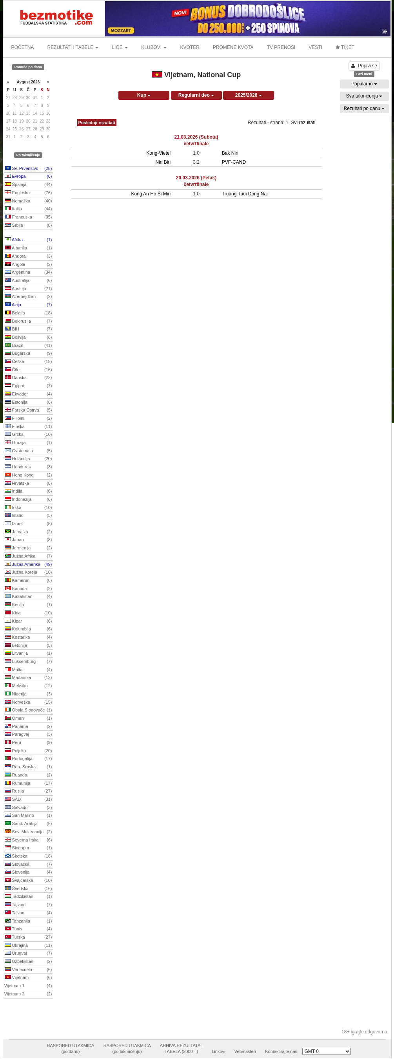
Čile (28, 370)
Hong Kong (28, 475)
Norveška (28, 702)
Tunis (28, 929)
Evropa (28, 176)
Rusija (28, 791)
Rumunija (28, 783)
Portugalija (28, 759)
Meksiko (28, 686)
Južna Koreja (28, 572)
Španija (28, 185)
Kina (28, 613)
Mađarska (28, 678)
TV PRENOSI (281, 47)
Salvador (28, 808)
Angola (28, 265)
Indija (28, 491)
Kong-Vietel (158, 153)
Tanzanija (28, 921)
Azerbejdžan (28, 297)
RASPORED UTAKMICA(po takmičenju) (127, 1048)
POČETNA (22, 47)
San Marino (28, 816)
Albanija (28, 248)
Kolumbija (28, 629)
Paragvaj (28, 734)
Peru (28, 743)
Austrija (28, 289)
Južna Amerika (28, 565)
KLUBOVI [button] (154, 47)
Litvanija (28, 653)
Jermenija (28, 548)
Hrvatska (28, 483)
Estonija (28, 402)
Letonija (28, 646)
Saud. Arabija (28, 824)
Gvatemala (28, 451)
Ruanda (28, 775)
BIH (28, 329)
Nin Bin (163, 162)
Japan (28, 540)
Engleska (28, 193)
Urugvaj (28, 953)
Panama (28, 727)
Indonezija (28, 500)
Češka (28, 362)
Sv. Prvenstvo (28, 169)
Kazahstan (28, 597)
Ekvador (28, 394)
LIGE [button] (120, 47)
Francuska (28, 217)
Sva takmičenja (364, 96)
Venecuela (28, 970)
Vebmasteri (245, 1051)
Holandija (28, 459)
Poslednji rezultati (96, 122)
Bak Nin (230, 153)
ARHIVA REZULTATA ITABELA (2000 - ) (181, 1048)
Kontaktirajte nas (281, 1051)
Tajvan (28, 913)
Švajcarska (28, 881)
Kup (144, 95)
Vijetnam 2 (28, 994)
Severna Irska (28, 840)
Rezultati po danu (364, 108)
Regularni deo (196, 95)
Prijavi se (364, 66)
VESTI (315, 47)
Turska (28, 937)
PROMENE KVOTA (233, 47)
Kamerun (28, 581)
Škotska (28, 856)
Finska (28, 427)
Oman (28, 718)
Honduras (28, 467)
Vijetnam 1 (28, 986)
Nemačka (28, 201)
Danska (28, 378)
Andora (28, 256)
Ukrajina (28, 946)
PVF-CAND (234, 162)
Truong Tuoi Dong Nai (245, 194)
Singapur (28, 848)
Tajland (28, 905)
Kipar (28, 621)
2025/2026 (248, 95)
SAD (28, 799)
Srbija (28, 225)
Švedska (28, 889)
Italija (28, 209)
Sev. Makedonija (28, 832)
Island (28, 516)
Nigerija (28, 694)
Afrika (28, 240)
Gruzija (28, 443)
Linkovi (218, 1051)
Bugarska (28, 353)
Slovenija (28, 872)
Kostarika (28, 637)
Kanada (28, 589)
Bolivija (28, 337)
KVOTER (189, 47)
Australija (28, 281)
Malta (28, 670)
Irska (28, 508)
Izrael (28, 524)
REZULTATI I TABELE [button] (73, 47)
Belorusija (28, 321)
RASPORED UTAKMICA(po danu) (70, 1048)
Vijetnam (28, 978)
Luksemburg (28, 662)
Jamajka (28, 532)
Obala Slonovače (28, 710)
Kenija (28, 605)
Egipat (28, 386)
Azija (28, 305)
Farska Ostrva (28, 410)
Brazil (28, 346)
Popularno (364, 84)
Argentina (28, 272)
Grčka (28, 435)
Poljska (28, 751)
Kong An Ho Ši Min (151, 194)
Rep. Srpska (28, 767)
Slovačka (28, 864)
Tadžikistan (28, 897)
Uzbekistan (28, 962)
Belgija (28, 313)
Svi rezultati (303, 122)
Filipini (28, 418)
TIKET (345, 47)
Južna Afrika (28, 556)
